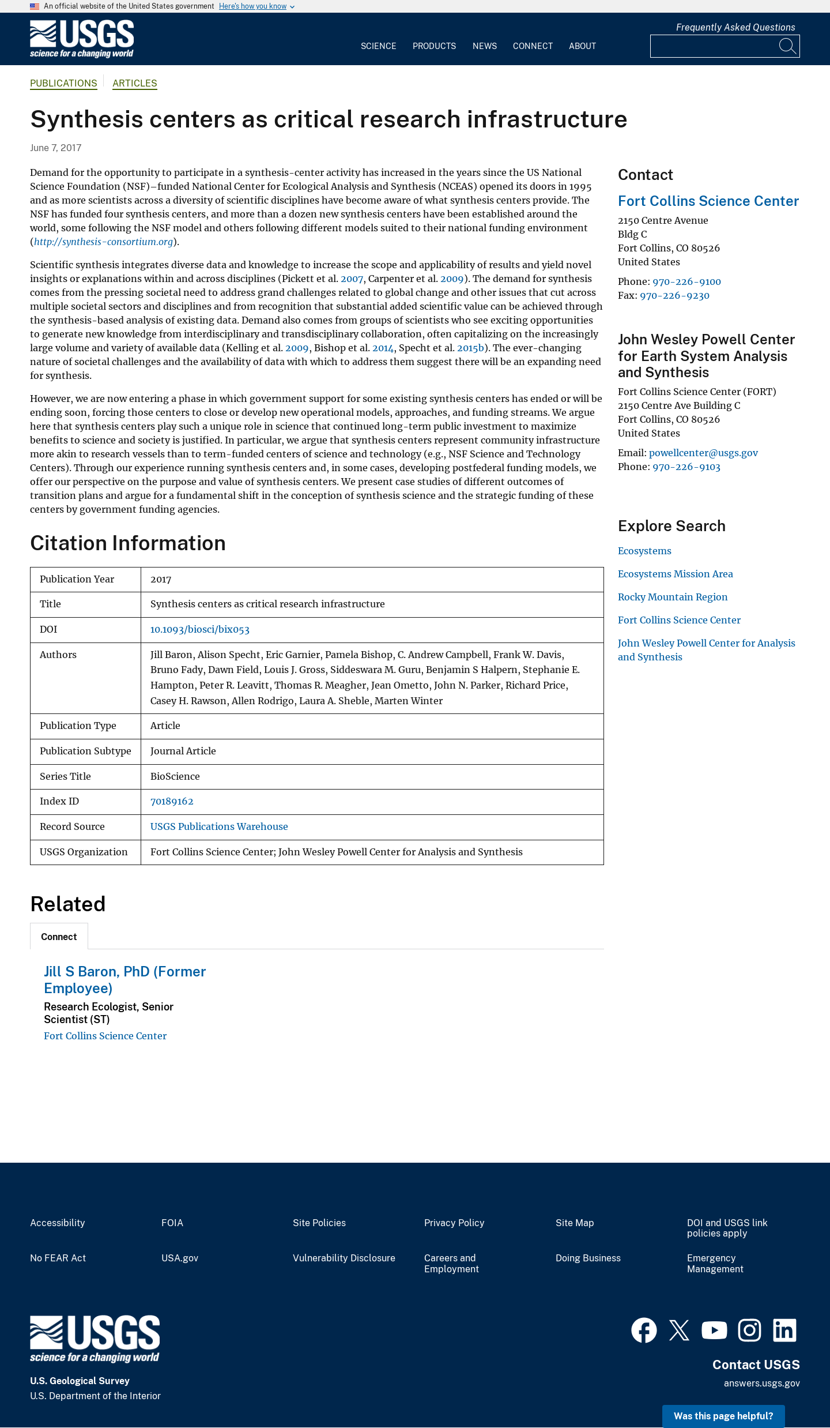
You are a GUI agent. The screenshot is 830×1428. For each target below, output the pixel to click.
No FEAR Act (58, 1258)
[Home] (82, 55)
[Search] (788, 46)
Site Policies (319, 1223)
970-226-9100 (686, 281)
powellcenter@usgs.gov (703, 453)
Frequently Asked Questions (735, 27)
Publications (63, 83)
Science (379, 46)
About (582, 46)
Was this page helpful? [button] (724, 1416)
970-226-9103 (686, 466)
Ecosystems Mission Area (675, 574)
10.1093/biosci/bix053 (200, 629)
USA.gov (179, 1258)
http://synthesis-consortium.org (103, 241)
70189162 (172, 801)
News (485, 46)
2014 (383, 348)
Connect (533, 46)
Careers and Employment (451, 1264)
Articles (134, 83)
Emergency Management (715, 1264)
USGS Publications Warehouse (219, 826)
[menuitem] (379, 39)
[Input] (725, 46)
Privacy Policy (454, 1223)
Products (434, 46)
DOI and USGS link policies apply (727, 1228)
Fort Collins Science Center (105, 1036)
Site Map (575, 1223)
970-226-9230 (675, 295)
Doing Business (588, 1258)
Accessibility (57, 1223)
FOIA (172, 1223)
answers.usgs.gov (762, 1383)
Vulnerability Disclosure (344, 1258)
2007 (352, 278)
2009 (452, 278)
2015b (470, 348)
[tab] (59, 936)
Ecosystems (644, 551)
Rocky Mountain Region (673, 597)
